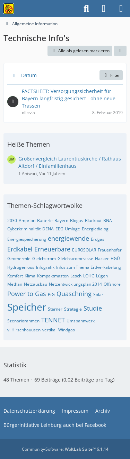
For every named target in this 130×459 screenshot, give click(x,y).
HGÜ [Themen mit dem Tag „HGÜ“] (115, 258)
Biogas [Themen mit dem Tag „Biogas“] (76, 220)
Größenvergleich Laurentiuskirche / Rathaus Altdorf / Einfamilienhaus (69, 162)
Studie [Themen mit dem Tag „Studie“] (93, 308)
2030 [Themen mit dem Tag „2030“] (12, 220)
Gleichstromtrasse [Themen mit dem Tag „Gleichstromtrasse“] (75, 258)
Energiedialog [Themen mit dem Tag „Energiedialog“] (95, 229)
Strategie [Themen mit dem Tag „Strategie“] (73, 309)
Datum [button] (29, 75)
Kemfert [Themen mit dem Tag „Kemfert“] (15, 276)
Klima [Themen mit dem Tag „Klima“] (30, 276)
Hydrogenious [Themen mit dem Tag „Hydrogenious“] (20, 267)
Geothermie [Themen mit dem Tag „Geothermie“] (19, 258)
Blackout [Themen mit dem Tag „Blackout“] (93, 220)
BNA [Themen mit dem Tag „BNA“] (107, 220)
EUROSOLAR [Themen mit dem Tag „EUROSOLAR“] (84, 250)
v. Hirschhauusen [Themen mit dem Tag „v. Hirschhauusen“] (24, 330)
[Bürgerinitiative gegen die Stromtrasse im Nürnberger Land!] (8, 9)
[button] (120, 51)
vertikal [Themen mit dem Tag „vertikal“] (49, 330)
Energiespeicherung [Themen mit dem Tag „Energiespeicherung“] (26, 239)
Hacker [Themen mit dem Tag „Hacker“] (102, 258)
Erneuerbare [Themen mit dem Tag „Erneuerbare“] (52, 249)
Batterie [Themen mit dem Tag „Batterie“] (45, 220)
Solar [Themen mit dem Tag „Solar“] (98, 294)
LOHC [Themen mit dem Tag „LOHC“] (88, 276)
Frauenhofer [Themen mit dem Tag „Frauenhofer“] (110, 250)
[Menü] (121, 9)
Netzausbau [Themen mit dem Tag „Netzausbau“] (35, 284)
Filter (111, 75)
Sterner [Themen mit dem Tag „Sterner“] (55, 309)
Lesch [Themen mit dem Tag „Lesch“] (75, 276)
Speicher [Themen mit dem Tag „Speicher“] (26, 306)
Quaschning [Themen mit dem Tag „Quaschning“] (74, 294)
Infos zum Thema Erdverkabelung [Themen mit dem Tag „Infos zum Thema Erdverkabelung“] (88, 267)
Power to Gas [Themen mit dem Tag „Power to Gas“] (26, 294)
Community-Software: (65, 449)
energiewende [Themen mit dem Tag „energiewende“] (68, 238)
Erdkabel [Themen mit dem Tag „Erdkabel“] (20, 249)
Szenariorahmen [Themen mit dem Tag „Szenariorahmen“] (23, 321)
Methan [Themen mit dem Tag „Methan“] (14, 284)
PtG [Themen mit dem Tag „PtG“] (51, 294)
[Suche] (86, 9)
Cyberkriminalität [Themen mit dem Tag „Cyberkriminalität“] (24, 229)
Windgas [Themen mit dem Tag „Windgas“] (66, 330)
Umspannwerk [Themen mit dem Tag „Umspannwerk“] (81, 321)
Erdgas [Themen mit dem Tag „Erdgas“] (97, 239)
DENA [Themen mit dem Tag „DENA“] (48, 229)
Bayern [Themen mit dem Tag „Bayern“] (61, 220)
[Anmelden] (104, 8)
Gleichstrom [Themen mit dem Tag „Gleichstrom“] (44, 258)
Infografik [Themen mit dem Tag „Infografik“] (45, 267)
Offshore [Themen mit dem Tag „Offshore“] (112, 284)
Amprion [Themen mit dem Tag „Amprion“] (27, 220)
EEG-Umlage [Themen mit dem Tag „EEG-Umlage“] (67, 229)
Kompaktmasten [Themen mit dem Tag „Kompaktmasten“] (53, 276)
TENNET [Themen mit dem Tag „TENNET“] (53, 320)
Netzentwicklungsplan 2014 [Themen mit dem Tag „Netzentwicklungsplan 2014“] (75, 284)
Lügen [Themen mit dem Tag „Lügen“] (102, 276)
